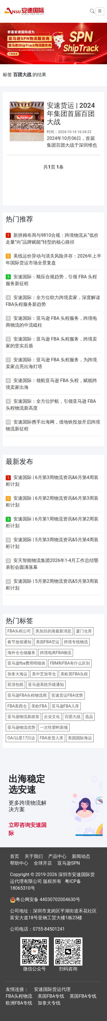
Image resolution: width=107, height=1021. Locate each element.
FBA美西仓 (17, 706)
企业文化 (52, 716)
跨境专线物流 (76, 642)
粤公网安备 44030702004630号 (48, 899)
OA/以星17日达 (21, 738)
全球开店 (43, 863)
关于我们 (34, 856)
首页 (14, 856)
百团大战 (72, 716)
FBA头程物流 (19, 996)
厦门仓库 (84, 631)
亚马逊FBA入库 (65, 706)
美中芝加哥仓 (44, 674)
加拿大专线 (49, 1003)
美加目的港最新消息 (53, 631)
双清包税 (15, 684)
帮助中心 (19, 863)
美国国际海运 (80, 738)
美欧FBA (39, 706)
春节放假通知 (19, 642)
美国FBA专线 (51, 996)
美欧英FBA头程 (74, 674)
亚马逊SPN (68, 863)
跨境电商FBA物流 (55, 652)
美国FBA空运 (47, 642)
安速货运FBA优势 (67, 695)
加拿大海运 (17, 674)
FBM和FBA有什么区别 (70, 663)
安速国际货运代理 (52, 989)
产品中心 (57, 856)
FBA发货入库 (51, 738)
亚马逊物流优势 (21, 727)
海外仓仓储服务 (21, 652)
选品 (89, 716)
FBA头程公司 (19, 631)
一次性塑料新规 (54, 727)
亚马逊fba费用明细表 (26, 663)
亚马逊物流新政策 (23, 716)
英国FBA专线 (83, 996)
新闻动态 (81, 856)
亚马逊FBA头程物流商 (27, 695)
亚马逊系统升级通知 (46, 684)
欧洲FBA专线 (19, 1003)
